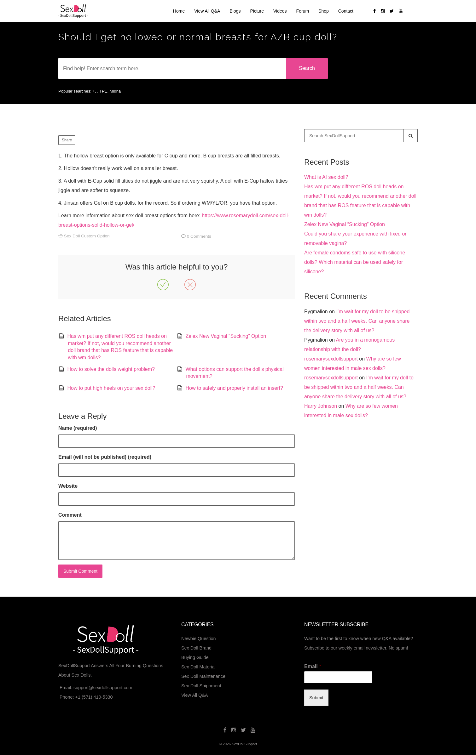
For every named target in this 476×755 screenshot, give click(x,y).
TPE (103, 91)
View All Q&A (207, 11)
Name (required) (77, 428)
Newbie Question (198, 638)
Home (179, 11)
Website (68, 486)
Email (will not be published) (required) (104, 457)
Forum (302, 11)
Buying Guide (194, 657)
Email (312, 666)
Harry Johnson (320, 406)
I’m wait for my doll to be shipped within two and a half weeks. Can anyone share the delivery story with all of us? (356, 321)
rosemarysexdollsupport (331, 358)
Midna (115, 91)
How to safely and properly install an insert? (234, 388)
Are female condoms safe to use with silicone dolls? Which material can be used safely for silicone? (354, 262)
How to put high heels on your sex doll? (111, 388)
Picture (257, 11)
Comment (70, 515)
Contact (345, 11)
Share (67, 140)
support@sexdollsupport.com (102, 687)
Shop (323, 11)
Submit (316, 697)
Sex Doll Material (198, 666)
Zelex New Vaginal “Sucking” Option (225, 336)
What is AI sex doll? (326, 177)
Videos (280, 11)
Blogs (235, 11)
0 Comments (199, 236)
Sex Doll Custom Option (87, 236)
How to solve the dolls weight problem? (110, 369)
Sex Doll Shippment (201, 685)
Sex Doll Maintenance (203, 676)
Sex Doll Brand (196, 647)
